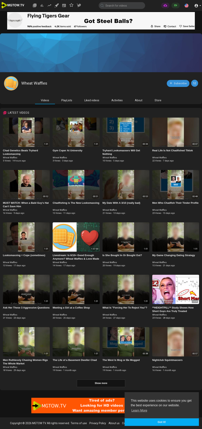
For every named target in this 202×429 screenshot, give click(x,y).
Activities (117, 100)
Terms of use (79, 423)
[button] (186, 5)
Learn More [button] (139, 410)
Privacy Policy (97, 423)
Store (158, 100)
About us (114, 423)
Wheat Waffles (34, 83)
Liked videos (91, 100)
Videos (45, 100)
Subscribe (178, 83)
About (138, 100)
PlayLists (66, 100)
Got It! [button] (162, 422)
